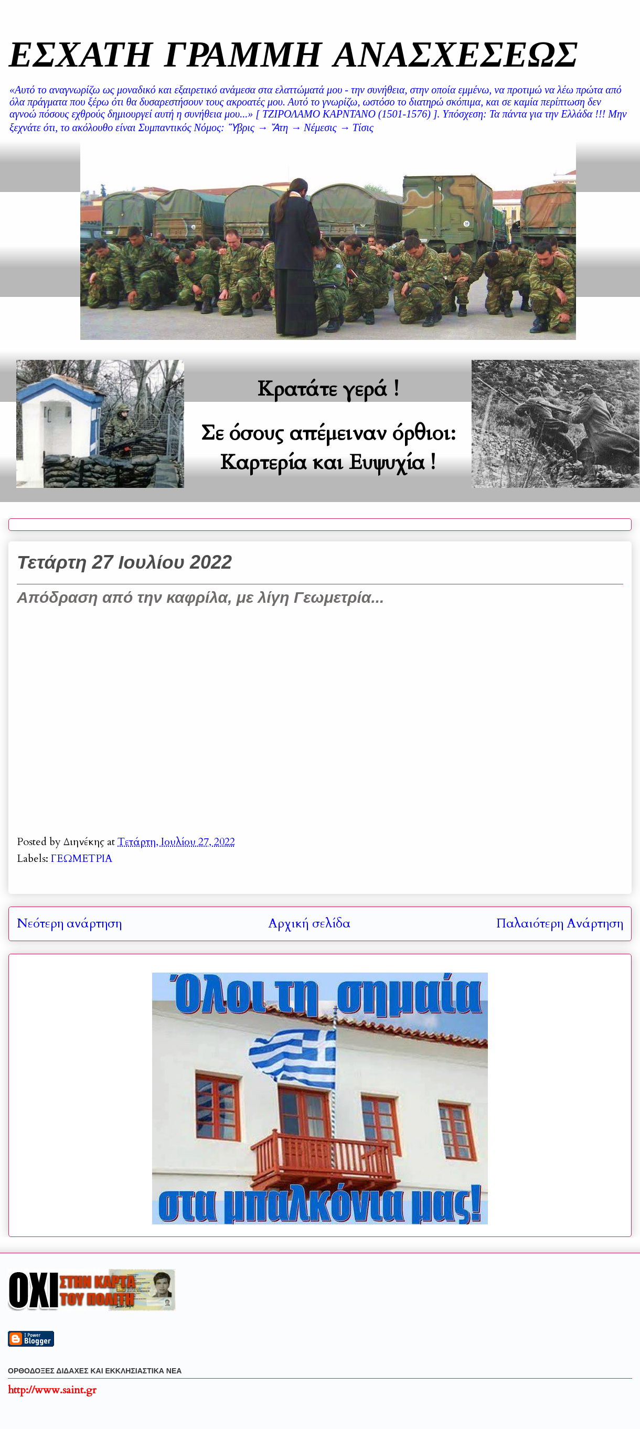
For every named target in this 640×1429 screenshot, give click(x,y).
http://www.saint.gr (52, 1390)
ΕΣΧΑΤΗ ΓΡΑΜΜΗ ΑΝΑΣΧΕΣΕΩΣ (293, 53)
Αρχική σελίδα (309, 923)
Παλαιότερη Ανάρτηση (559, 923)
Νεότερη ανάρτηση (69, 923)
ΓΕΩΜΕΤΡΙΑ (81, 858)
